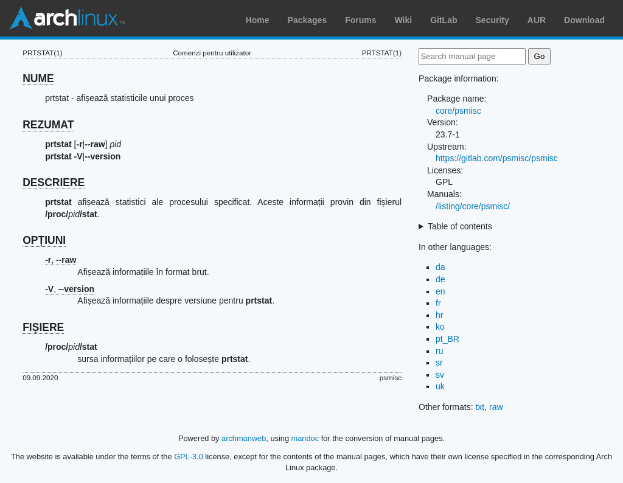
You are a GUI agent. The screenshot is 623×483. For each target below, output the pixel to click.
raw (496, 407)
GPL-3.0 (188, 456)
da (440, 267)
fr (438, 303)
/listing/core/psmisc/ (473, 206)
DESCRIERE (54, 182)
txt (479, 407)
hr (439, 315)
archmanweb (243, 438)
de (440, 279)
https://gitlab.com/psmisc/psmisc (497, 158)
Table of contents (460, 226)
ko (440, 327)
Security (492, 20)
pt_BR (447, 339)
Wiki (403, 20)
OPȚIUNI (44, 240)
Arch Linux (67, 18)
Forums (360, 20)
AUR (536, 20)
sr (439, 362)
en (440, 291)
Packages (307, 20)
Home (258, 20)
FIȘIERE (43, 327)
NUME (38, 78)
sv (440, 375)
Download (584, 20)
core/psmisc (458, 111)
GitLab (443, 20)
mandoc (305, 438)
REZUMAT (48, 125)
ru (439, 351)
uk (440, 386)
